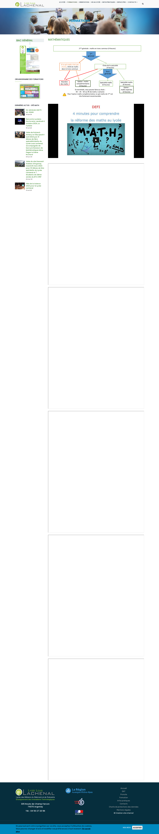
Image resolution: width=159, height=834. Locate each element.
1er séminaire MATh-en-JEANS (34, 120)
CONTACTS (54, 12)
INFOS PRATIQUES (106, 4)
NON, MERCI (127, 828)
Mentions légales (124, 819)
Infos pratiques (123, 809)
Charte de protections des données (123, 816)
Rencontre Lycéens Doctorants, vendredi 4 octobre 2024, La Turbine (35, 131)
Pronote (123, 803)
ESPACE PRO (120, 4)
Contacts (124, 813)
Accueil (124, 797)
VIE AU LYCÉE (91, 4)
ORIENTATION (78, 4)
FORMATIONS (64, 4)
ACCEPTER (137, 827)
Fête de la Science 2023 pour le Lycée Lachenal (33, 194)
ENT (123, 800)
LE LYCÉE (53, 4)
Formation (123, 806)
